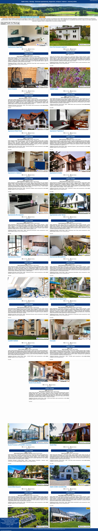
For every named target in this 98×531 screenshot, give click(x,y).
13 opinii (73, 453)
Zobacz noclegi (29, 53)
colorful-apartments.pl (94, 0)
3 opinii (73, 349)
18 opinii (76, 223)
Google (3, 519)
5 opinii (34, 495)
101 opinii (33, 349)
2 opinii (76, 139)
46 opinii (37, 453)
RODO (12, 524)
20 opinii (76, 307)
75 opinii (34, 307)
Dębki (46, 26)
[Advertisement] (49, 413)
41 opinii (34, 223)
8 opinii (34, 139)
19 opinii (75, 181)
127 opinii (34, 56)
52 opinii (33, 265)
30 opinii (32, 98)
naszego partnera (24, 64)
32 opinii (74, 97)
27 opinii (34, 181)
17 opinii (76, 265)
